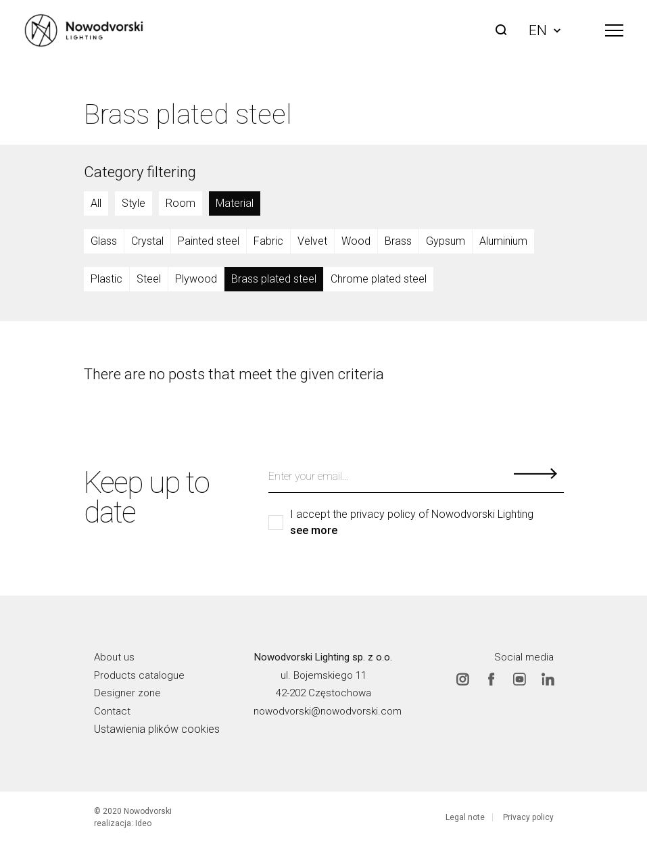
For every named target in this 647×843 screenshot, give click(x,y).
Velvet (312, 241)
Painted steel (208, 241)
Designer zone (127, 693)
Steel (149, 278)
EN (544, 30)
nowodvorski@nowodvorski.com (328, 711)
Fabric (268, 241)
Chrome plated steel (379, 278)
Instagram (462, 679)
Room (180, 203)
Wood (355, 241)
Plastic (106, 278)
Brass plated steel (273, 278)
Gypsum (445, 241)
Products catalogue (139, 675)
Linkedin (547, 679)
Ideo (143, 823)
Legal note (465, 817)
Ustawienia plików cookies (157, 729)
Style (133, 203)
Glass (104, 241)
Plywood (196, 278)
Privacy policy (528, 817)
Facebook (491, 679)
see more (313, 530)
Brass (398, 241)
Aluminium (503, 241)
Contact (112, 711)
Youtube (519, 679)
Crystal (147, 241)
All (96, 203)
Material (235, 203)
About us (114, 657)
